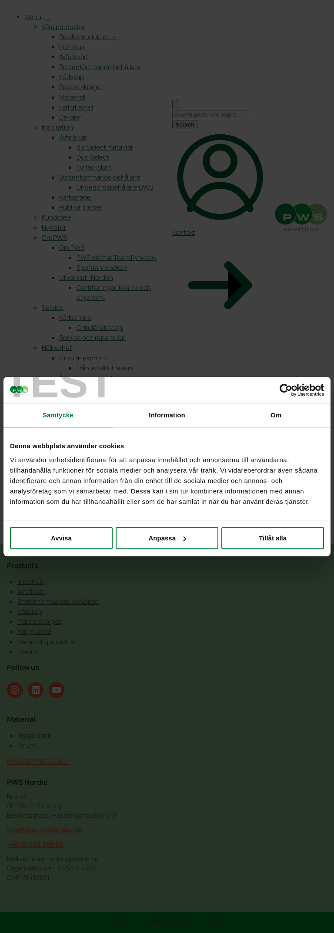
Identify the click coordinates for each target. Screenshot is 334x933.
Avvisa (61, 538)
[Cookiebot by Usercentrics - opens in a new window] (286, 390)
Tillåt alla (273, 538)
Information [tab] (167, 415)
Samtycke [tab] (58, 415)
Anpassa (167, 538)
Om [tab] (276, 415)
